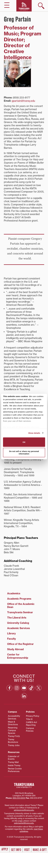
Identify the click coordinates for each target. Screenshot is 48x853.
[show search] (41, 6)
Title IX (29, 719)
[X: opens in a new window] (38, 688)
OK (24, 442)
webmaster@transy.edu (24, 823)
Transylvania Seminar (20, 612)
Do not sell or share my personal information (24, 452)
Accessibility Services (14, 717)
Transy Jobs (13, 745)
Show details (34, 433)
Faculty (11, 638)
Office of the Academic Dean (20, 605)
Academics (13, 593)
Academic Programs (19, 598)
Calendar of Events (13, 757)
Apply (4, 849)
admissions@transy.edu (24, 810)
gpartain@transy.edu (23, 100)
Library (11, 633)
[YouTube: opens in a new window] (24, 688)
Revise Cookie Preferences (15, 770)
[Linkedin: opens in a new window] (24, 696)
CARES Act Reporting (31, 723)
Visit (27, 849)
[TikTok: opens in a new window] (31, 688)
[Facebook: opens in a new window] (9, 688)
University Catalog (18, 622)
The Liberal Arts (16, 617)
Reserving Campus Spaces (12, 730)
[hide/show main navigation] (7, 5)
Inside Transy (14, 765)
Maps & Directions (13, 723)
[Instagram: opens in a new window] (17, 688)
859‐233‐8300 (19, 798)
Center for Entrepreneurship (17, 656)
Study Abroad (15, 649)
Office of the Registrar (20, 644)
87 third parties (23, 427)
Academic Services (18, 628)
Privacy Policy (32, 716)
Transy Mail (13, 762)
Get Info (16, 849)
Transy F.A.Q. (14, 736)
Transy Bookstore (13, 740)
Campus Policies (30, 729)
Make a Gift (40, 849)
